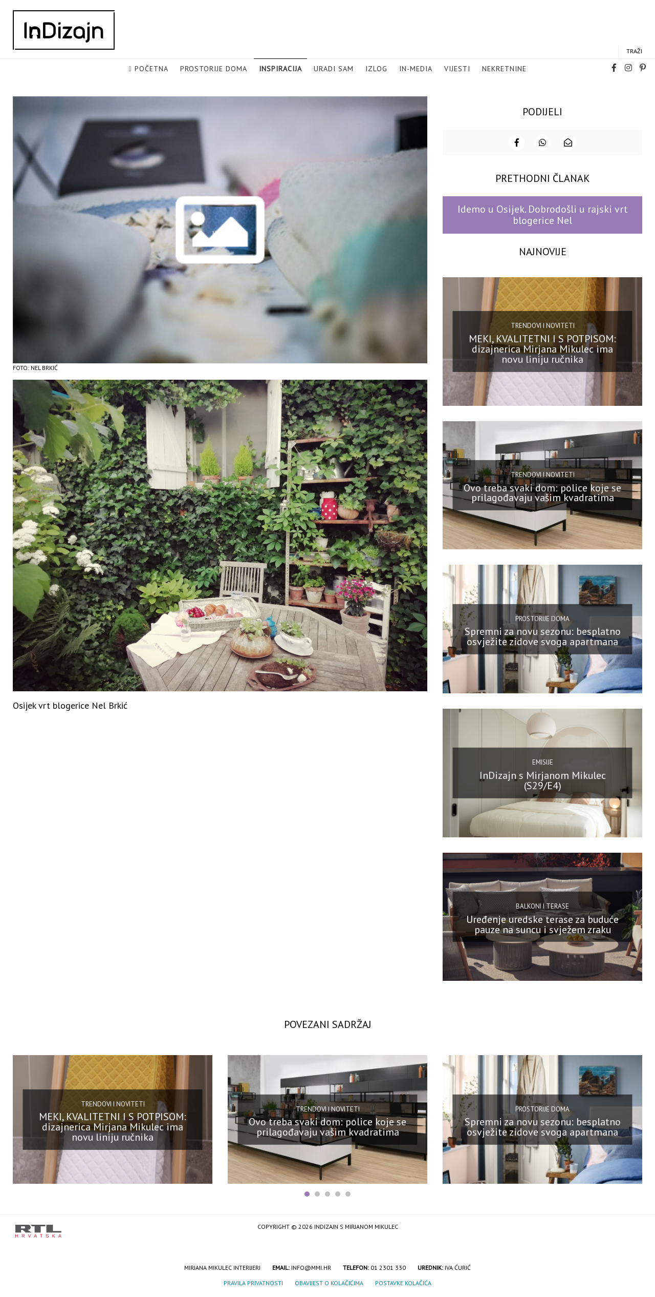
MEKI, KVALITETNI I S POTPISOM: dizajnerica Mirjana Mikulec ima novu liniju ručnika (542, 349)
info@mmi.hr (311, 1268)
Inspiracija (280, 69)
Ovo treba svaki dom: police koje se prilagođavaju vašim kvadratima (543, 493)
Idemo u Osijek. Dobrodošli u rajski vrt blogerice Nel (542, 215)
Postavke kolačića (403, 1283)
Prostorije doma (213, 69)
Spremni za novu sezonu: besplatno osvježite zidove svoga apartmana (542, 637)
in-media (415, 69)
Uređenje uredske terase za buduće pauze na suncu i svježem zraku (543, 924)
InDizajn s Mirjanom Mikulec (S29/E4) (542, 781)
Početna (151, 69)
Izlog (376, 69)
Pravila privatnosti (253, 1283)
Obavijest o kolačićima (329, 1283)
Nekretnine (504, 69)
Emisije (542, 762)
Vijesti (457, 69)
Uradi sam (334, 69)
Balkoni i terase (542, 906)
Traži (634, 51)
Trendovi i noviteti (543, 326)
